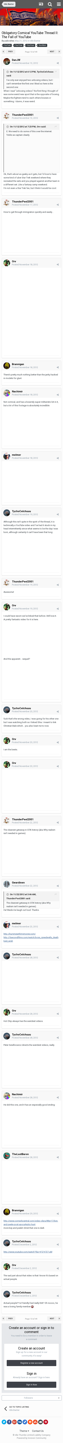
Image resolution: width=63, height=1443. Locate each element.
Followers (28, 1398)
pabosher (9, 40)
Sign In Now (31, 1385)
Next (52, 52)
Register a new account (31, 1363)
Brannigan (18, 364)
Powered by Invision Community (31, 1438)
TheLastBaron (20, 1154)
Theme (24, 1431)
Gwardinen (18, 882)
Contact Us (38, 1431)
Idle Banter (35, 40)
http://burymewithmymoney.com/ (20, 934)
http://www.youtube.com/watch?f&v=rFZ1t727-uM (28, 1252)
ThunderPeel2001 (23, 114)
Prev (10, 52)
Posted (25, 63)
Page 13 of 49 (31, 52)
